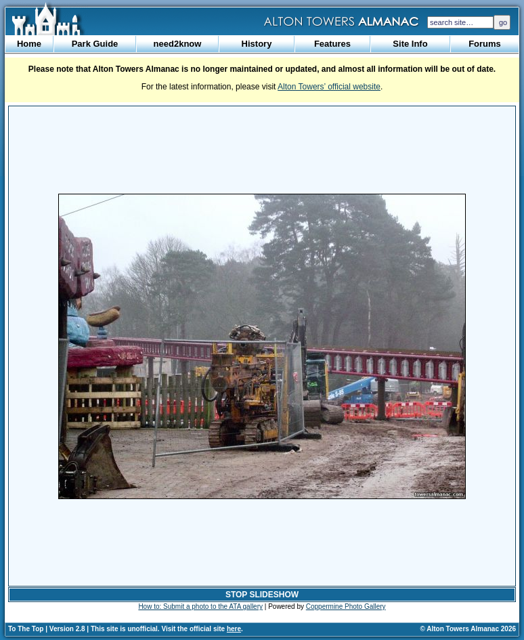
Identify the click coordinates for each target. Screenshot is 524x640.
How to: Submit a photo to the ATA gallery (200, 606)
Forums (484, 44)
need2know (178, 44)
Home (29, 44)
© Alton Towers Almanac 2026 (468, 629)
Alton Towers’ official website (329, 86)
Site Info (410, 44)
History (257, 44)
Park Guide (95, 44)
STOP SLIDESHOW (262, 594)
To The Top (25, 629)
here (234, 629)
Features (332, 44)
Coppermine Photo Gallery (346, 606)
